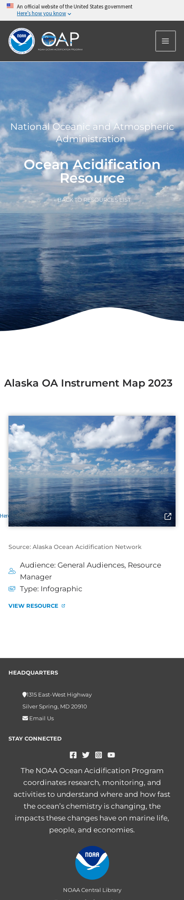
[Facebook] (73, 755)
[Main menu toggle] (166, 41)
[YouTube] (111, 755)
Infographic (61, 588)
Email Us (41, 718)
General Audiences (91, 565)
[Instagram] (98, 755)
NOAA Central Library (92, 889)
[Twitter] (86, 755)
